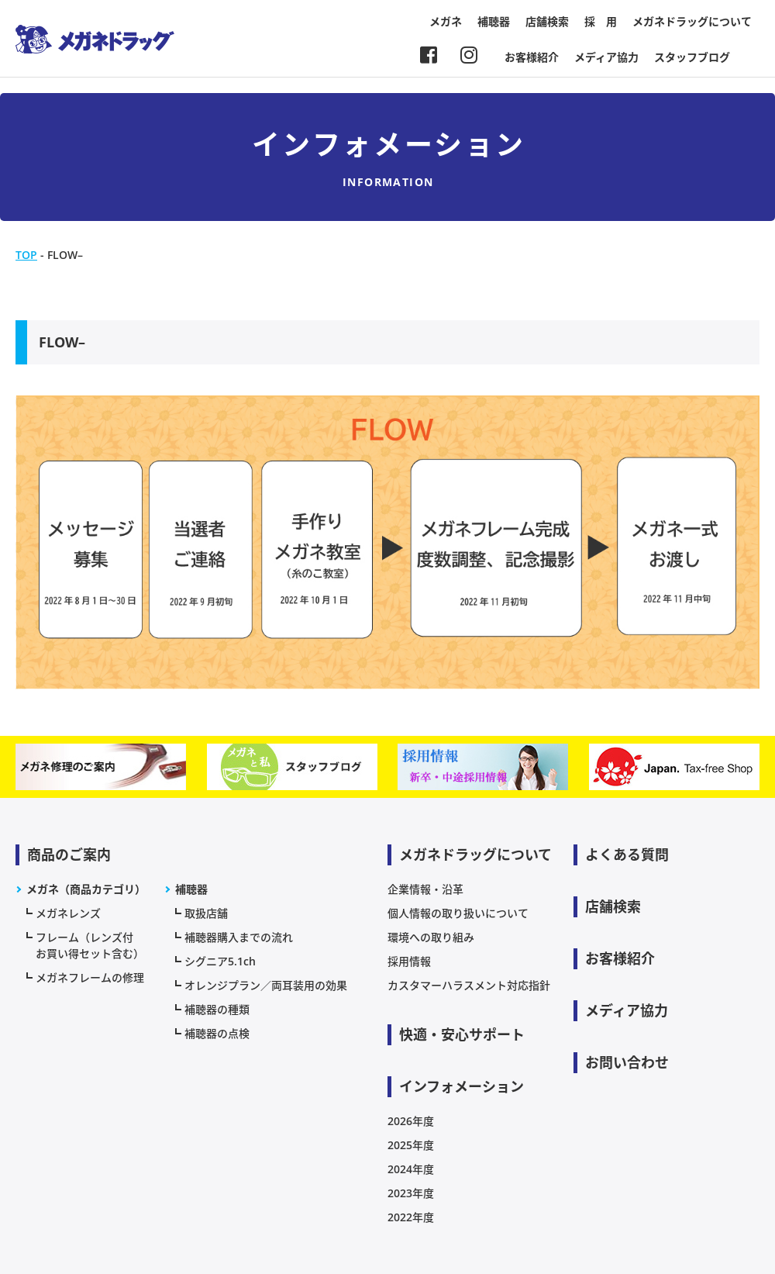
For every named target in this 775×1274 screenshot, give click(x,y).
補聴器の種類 (217, 1009)
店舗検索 (547, 21)
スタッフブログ (692, 57)
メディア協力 (606, 57)
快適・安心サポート (462, 1034)
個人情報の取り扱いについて (458, 913)
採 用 (600, 21)
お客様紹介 (532, 57)
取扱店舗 (206, 913)
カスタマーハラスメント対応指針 (469, 985)
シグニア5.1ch (220, 961)
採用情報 (409, 961)
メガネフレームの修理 (90, 977)
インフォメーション (461, 1086)
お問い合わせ (627, 1062)
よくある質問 (627, 854)
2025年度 (411, 1145)
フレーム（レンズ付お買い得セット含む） (90, 945)
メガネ (445, 21)
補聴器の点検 (217, 1033)
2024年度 (411, 1169)
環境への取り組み (431, 937)
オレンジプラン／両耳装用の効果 (265, 985)
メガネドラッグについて (692, 21)
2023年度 (411, 1193)
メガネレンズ (68, 913)
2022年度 (411, 1217)
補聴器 (493, 21)
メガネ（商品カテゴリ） (86, 889)
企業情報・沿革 (425, 889)
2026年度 (411, 1120)
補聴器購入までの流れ (238, 937)
